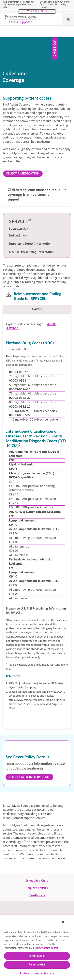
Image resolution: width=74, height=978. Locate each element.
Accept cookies (37, 956)
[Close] (63, 922)
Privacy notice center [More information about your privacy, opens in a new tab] (46, 948)
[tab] (37, 302)
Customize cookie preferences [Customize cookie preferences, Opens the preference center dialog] (37, 973)
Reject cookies (37, 964)
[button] (37, 187)
